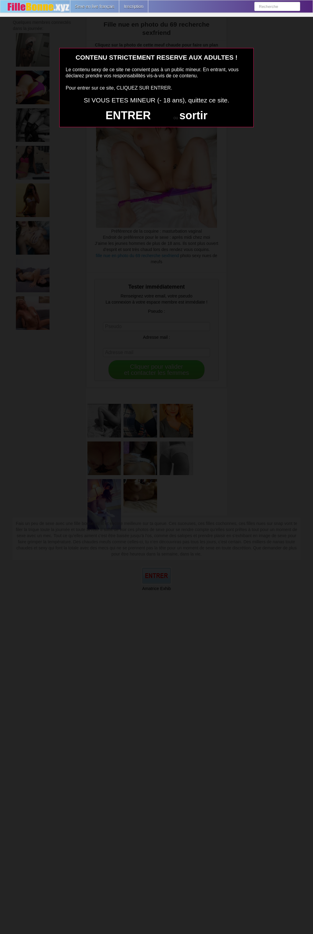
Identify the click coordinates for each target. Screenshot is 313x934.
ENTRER (128, 115)
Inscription (133, 6)
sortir (193, 115)
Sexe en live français (94, 6)
